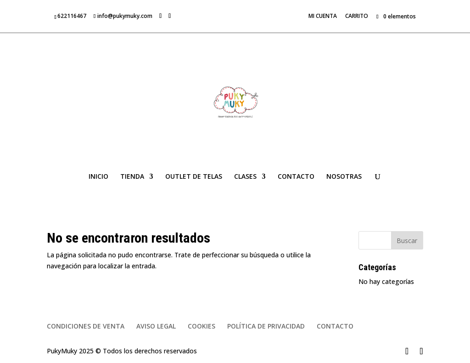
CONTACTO (296, 177)
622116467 (71, 16)
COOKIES (201, 326)
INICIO (98, 177)
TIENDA (132, 177)
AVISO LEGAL (156, 326)
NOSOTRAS (344, 177)
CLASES (245, 177)
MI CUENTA (322, 16)
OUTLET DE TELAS (193, 177)
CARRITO (356, 16)
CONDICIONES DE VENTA (85, 326)
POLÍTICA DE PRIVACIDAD (266, 326)
